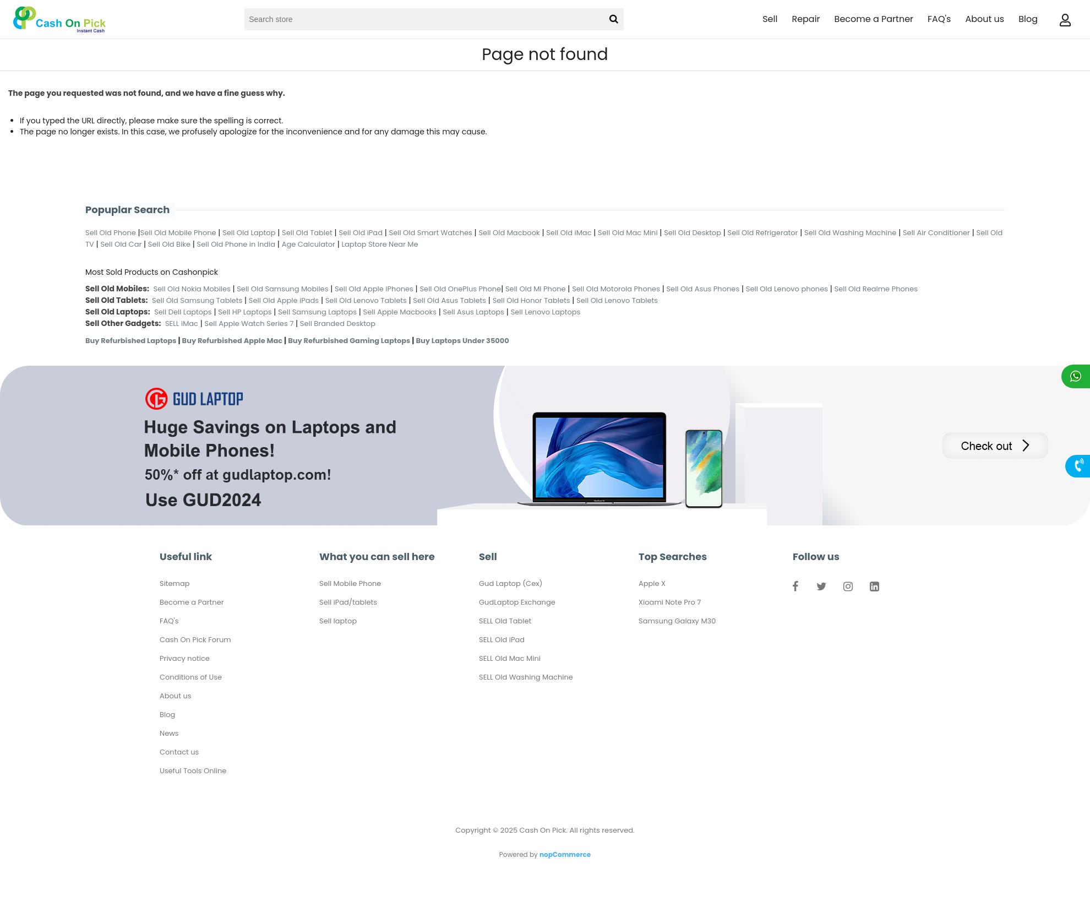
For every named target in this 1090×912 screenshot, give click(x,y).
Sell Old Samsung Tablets (197, 300)
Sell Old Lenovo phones (787, 289)
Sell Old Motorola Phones (616, 289)
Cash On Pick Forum (195, 639)
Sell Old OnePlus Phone (460, 289)
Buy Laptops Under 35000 (462, 340)
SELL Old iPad (502, 639)
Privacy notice (185, 658)
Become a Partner (874, 19)
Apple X (652, 583)
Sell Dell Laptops (183, 312)
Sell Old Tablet (307, 232)
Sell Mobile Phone (350, 583)
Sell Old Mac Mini (628, 232)
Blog (1028, 19)
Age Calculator (308, 244)
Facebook (794, 588)
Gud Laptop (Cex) (510, 583)
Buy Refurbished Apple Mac (232, 340)
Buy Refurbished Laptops (131, 340)
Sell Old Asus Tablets (449, 300)
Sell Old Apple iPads (284, 300)
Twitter (821, 588)
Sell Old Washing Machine (850, 232)
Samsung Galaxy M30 (677, 621)
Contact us (179, 752)
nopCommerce (565, 854)
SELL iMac (181, 323)
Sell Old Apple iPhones (374, 289)
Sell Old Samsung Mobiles (282, 289)
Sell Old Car (120, 244)
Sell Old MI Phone (535, 289)
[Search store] (423, 19)
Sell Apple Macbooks (400, 312)
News (169, 733)
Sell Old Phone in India (236, 244)
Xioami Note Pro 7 (670, 602)
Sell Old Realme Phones (876, 289)
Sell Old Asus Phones (702, 289)
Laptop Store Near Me (379, 244)
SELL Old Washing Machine (526, 677)
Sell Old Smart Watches (430, 232)
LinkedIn (874, 588)
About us (984, 19)
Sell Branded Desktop (337, 323)
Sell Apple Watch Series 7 (249, 323)
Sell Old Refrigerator (763, 232)
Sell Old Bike (169, 244)
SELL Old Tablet (505, 621)
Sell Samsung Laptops (317, 312)
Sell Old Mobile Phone (178, 232)
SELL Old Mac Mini (510, 658)
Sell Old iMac (568, 232)
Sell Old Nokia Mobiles (193, 289)
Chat (1075, 376)
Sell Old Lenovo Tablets (366, 300)
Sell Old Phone (110, 232)
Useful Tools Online (193, 771)
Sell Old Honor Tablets (531, 300)
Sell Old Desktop (692, 232)
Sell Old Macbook (508, 232)
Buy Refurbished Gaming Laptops (349, 340)
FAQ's (939, 19)
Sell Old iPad (361, 232)
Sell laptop (338, 621)
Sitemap (175, 583)
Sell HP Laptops (244, 312)
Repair (806, 19)
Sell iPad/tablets (348, 602)
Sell (769, 19)
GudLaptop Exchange (517, 602)
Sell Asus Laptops (474, 312)
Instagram (847, 588)
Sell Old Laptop (248, 232)
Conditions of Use (191, 677)
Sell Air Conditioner (936, 232)
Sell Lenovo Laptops (546, 312)
